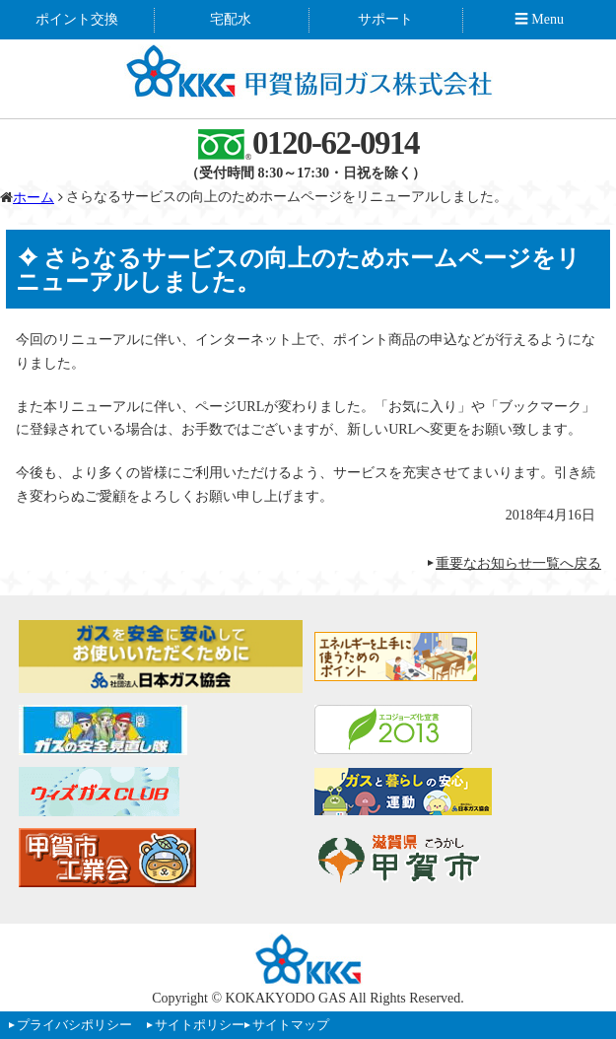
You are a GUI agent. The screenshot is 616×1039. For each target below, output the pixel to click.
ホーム (33, 197)
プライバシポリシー (74, 1024)
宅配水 (230, 19)
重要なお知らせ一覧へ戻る (518, 563)
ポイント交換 (76, 19)
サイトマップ (290, 1024)
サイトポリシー (199, 1024)
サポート (385, 19)
